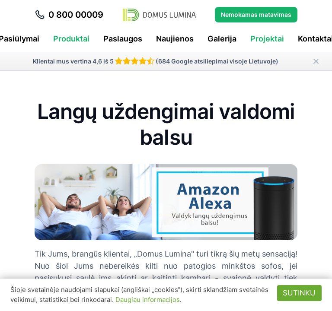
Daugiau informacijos (147, 299)
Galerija (222, 38)
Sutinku (299, 293)
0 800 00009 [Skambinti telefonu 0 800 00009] (69, 15)
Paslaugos (122, 38)
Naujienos (175, 38)
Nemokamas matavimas (256, 14)
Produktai (71, 38)
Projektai (267, 38)
